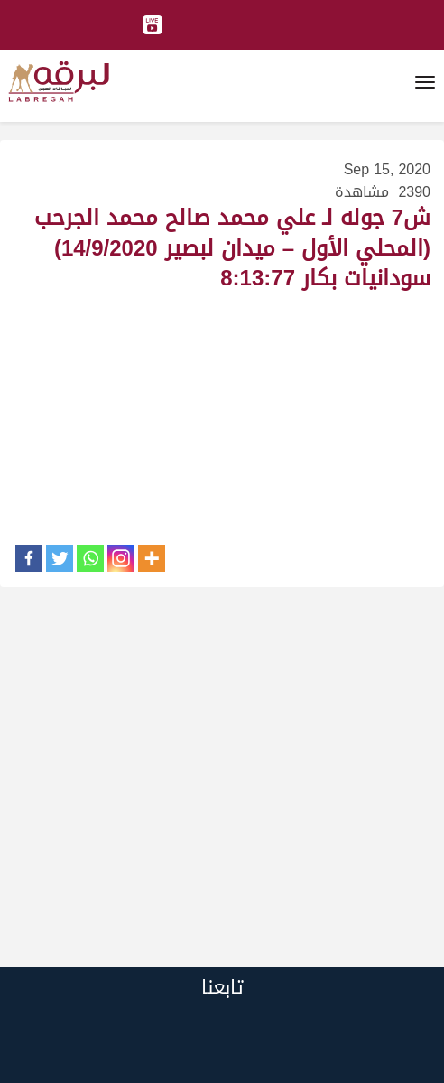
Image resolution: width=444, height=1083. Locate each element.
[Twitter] (59, 558)
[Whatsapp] (90, 558)
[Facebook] (28, 558)
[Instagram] (120, 558)
